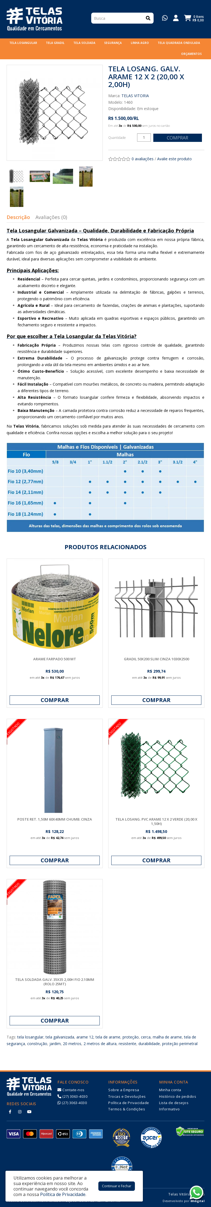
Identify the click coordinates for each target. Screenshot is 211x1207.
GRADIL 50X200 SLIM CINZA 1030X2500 (156, 658)
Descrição (18, 217)
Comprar (178, 137)
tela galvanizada (60, 1037)
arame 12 (84, 1037)
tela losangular (30, 1037)
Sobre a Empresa (123, 1089)
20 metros (72, 1043)
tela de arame (108, 1037)
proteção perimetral (180, 1043)
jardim (55, 1043)
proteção (131, 1037)
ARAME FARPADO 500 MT (54, 658)
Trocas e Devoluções (127, 1096)
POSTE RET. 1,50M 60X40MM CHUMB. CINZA (54, 819)
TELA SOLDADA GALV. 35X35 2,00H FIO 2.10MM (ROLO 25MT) (54, 981)
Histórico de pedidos (177, 1096)
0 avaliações (143, 158)
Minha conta (170, 1089)
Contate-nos (71, 1089)
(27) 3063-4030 (72, 1096)
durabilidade (149, 1043)
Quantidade (117, 137)
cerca (146, 1037)
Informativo (169, 1109)
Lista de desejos (173, 1102)
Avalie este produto (174, 158)
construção (37, 1043)
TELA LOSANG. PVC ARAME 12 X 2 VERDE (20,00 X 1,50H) (156, 821)
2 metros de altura (100, 1043)
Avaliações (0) (51, 217)
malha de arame (167, 1037)
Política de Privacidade (128, 1102)
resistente (127, 1043)
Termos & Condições (126, 1109)
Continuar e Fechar (116, 1186)
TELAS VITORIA (135, 95)
